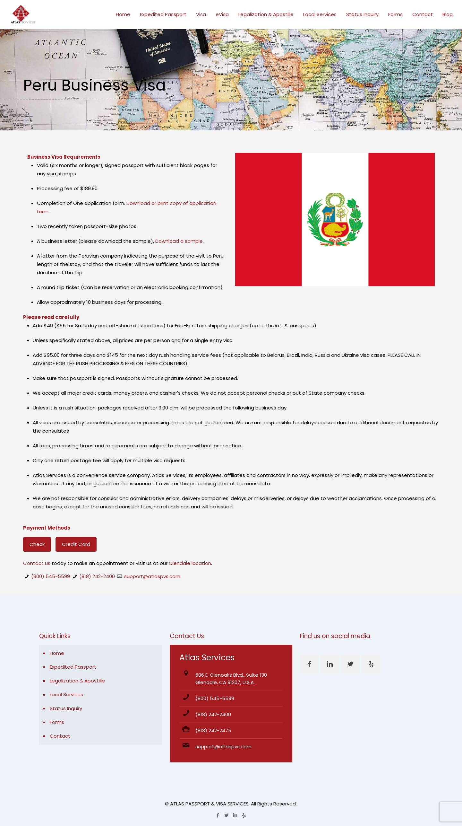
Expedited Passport (73, 666)
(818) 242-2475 (213, 730)
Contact (60, 736)
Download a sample (179, 241)
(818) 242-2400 (97, 576)
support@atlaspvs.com (152, 576)
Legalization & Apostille (77, 680)
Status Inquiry (66, 708)
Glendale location (190, 563)
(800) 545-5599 (50, 576)
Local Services (66, 694)
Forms (57, 722)
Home (57, 653)
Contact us (36, 563)
